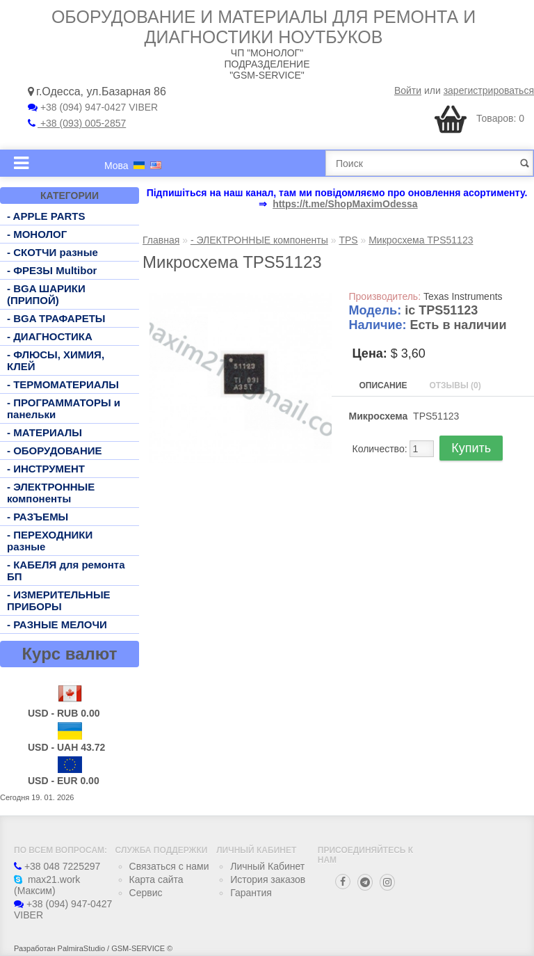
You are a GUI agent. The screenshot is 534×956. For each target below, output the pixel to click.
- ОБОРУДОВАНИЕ (54, 450)
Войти (407, 90)
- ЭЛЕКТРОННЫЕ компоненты (51, 492)
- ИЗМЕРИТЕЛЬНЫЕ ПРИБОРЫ (59, 600)
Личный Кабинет (267, 866)
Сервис (146, 892)
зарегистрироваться (489, 90)
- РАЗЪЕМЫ (37, 517)
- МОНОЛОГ (37, 234)
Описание (383, 385)
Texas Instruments (463, 296)
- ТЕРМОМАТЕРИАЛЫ (63, 384)
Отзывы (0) (454, 385)
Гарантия (251, 892)
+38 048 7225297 (57, 866)
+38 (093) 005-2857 (77, 123)
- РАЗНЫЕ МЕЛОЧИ (57, 624)
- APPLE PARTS (46, 216)
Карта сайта (156, 879)
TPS (348, 240)
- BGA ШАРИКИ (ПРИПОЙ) (46, 294)
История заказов (267, 879)
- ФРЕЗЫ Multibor (52, 270)
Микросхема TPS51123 (421, 240)
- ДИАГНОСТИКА (49, 336)
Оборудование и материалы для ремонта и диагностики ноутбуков (263, 27)
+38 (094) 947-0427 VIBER (93, 107)
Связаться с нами (169, 866)
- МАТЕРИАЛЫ (44, 432)
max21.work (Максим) (47, 885)
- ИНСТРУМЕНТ (46, 469)
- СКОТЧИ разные (52, 252)
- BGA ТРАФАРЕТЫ (56, 318)
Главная (161, 240)
